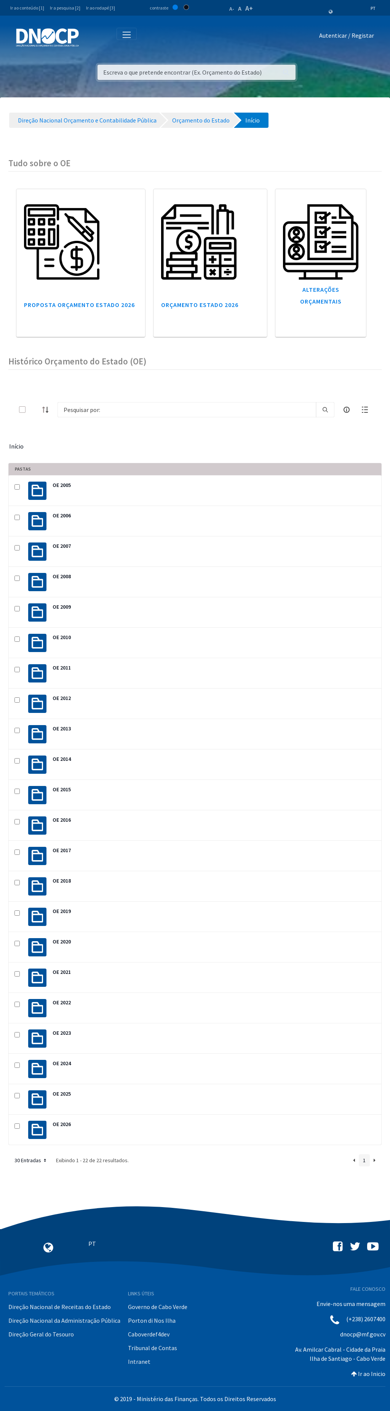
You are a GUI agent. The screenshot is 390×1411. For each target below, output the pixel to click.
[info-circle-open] (346, 410)
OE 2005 (62, 485)
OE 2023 (62, 1032)
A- (231, 8)
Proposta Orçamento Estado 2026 (79, 305)
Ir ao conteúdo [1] (27, 8)
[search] (325, 409)
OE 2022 (62, 1002)
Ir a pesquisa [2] (65, 8)
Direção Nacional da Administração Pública (64, 1320)
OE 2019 (62, 911)
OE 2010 (62, 637)
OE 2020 (62, 941)
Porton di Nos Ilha (152, 1320)
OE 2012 (62, 698)
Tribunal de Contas (152, 1348)
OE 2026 (62, 1124)
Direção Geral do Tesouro (41, 1334)
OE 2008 (62, 576)
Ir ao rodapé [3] (100, 8)
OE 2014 (62, 759)
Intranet (139, 1361)
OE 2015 (62, 789)
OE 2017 (62, 850)
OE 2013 (62, 728)
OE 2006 (62, 515)
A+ (249, 8)
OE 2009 (62, 606)
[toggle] (35, 409)
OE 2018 (62, 880)
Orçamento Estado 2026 (199, 305)
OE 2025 (62, 1093)
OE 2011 (62, 667)
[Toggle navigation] (89, 37)
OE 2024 (62, 1063)
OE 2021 (62, 972)
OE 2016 (62, 819)
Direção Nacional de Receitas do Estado (59, 1307)
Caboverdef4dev (148, 1334)
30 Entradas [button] (31, 1160)
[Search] (187, 409)
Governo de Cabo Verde (157, 1307)
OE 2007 (62, 545)
